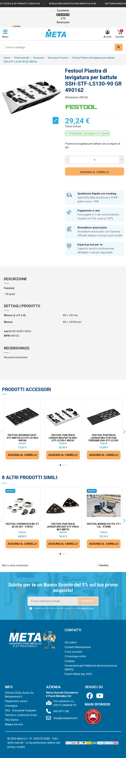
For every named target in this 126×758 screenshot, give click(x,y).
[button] (60, 465)
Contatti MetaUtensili (78, 647)
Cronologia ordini (75, 656)
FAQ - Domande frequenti (20, 710)
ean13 (7, 331)
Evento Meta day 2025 (78, 674)
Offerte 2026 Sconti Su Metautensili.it (19, 694)
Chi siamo (71, 642)
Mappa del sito (14, 724)
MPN (7, 335)
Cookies (70, 661)
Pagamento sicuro (16, 701)
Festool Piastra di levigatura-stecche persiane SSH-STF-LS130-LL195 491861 (104, 439)
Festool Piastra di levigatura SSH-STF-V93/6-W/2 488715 (63, 527)
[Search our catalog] (119, 47)
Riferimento (71, 97)
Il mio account (73, 651)
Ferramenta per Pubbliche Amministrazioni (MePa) (91, 667)
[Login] (107, 34)
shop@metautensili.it (65, 718)
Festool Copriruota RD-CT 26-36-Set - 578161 (22, 525)
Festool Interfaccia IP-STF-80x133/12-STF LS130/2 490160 (22, 438)
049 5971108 (61, 711)
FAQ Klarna (11, 719)
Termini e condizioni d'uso (21, 715)
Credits (21, 747)
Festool (22, 443)
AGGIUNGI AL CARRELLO (94, 172)
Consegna (11, 705)
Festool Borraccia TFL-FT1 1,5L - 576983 (104, 525)
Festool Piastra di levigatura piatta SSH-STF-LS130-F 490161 (63, 438)
